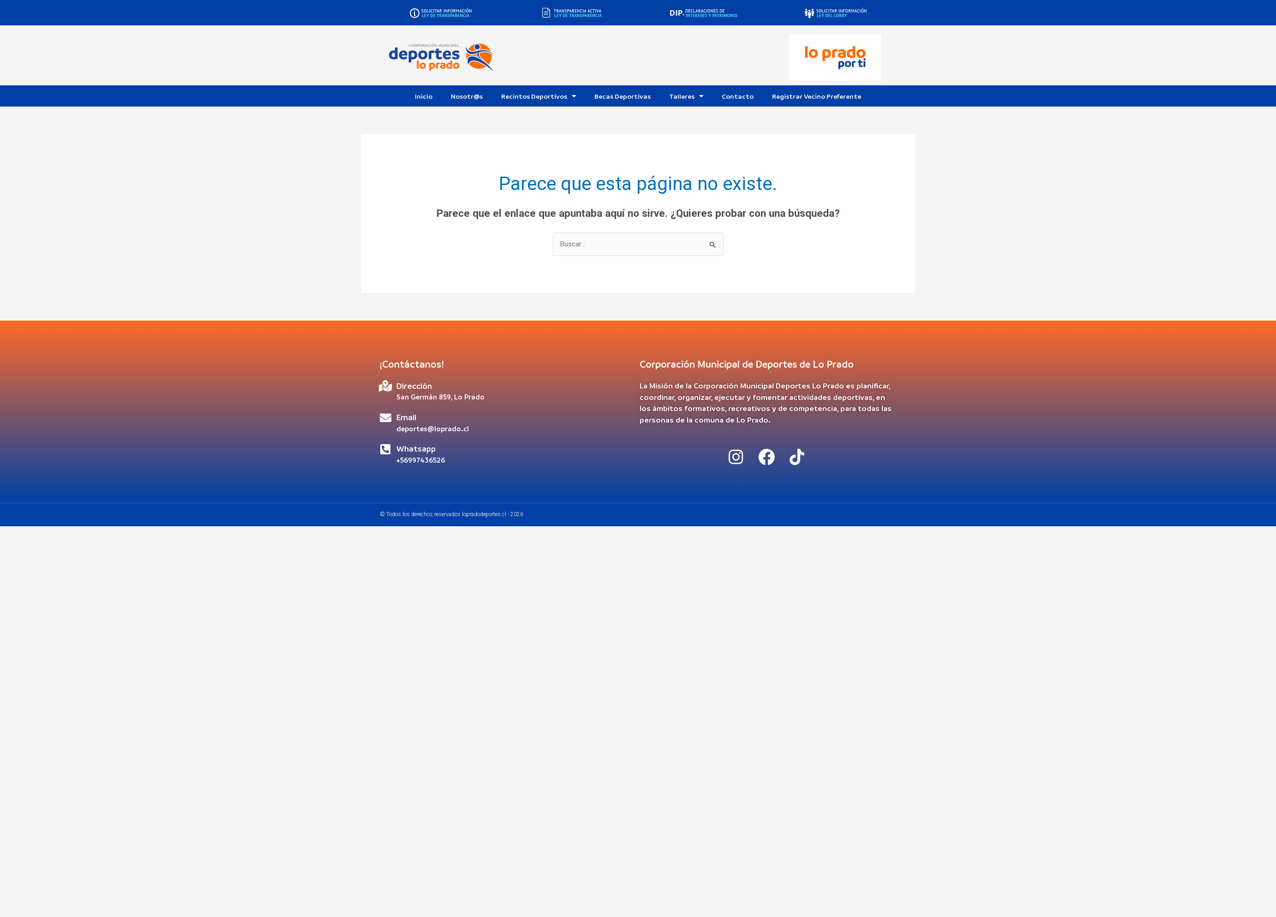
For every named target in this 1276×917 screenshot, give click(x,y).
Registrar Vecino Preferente (816, 96)
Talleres (686, 96)
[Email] (385, 417)
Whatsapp (416, 448)
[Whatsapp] (385, 449)
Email (406, 417)
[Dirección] (385, 386)
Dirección (414, 386)
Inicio (423, 96)
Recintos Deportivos (538, 96)
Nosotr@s (467, 96)
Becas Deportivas (622, 96)
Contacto (738, 96)
